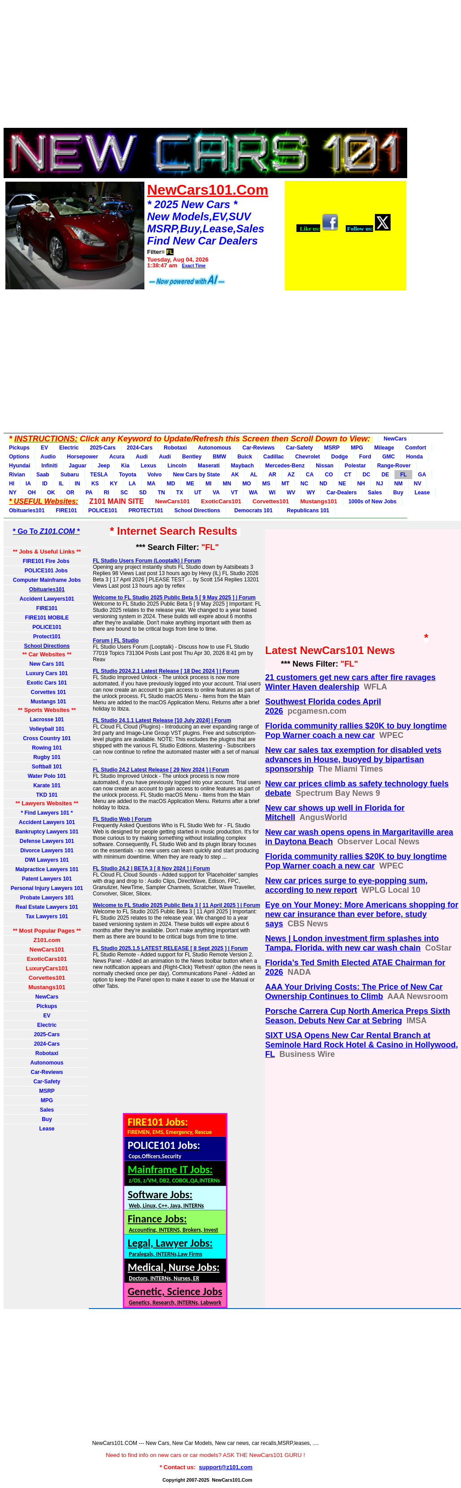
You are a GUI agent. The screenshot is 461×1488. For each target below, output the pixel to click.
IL (61, 483)
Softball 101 (47, 767)
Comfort (415, 448)
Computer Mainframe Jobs (47, 580)
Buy (398, 492)
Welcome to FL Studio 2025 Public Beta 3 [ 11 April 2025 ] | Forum (176, 905)
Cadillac (273, 457)
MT (285, 483)
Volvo (155, 474)
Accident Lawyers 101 (47, 822)
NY (13, 492)
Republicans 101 (306, 510)
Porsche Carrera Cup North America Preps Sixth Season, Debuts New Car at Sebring (357, 1016)
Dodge (339, 457)
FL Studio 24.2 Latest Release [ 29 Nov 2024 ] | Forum (161, 770)
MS (266, 483)
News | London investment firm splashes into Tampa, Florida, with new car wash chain (352, 943)
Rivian (17, 474)
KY (113, 483)
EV (44, 448)
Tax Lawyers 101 (47, 916)
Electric (68, 448)
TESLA (99, 474)
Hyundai (19, 466)
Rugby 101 (47, 757)
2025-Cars (102, 448)
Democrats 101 (252, 510)
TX (179, 492)
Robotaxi (175, 448)
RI (106, 492)
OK (51, 492)
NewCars (395, 439)
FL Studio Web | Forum (122, 819)
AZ (291, 474)
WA (253, 492)
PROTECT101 (145, 510)
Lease (422, 492)
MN (227, 483)
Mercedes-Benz (284, 466)
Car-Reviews (259, 448)
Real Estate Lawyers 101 (47, 907)
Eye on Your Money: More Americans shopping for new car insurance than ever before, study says (361, 914)
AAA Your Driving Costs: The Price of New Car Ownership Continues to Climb (354, 991)
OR (70, 492)
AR (272, 474)
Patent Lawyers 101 (47, 879)
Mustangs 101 (46, 701)
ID (45, 483)
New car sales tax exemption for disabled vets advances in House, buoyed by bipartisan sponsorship (353, 759)
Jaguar (77, 466)
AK (235, 474)
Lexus (149, 466)
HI (11, 483)
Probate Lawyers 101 (47, 898)
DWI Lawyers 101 (47, 860)
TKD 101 (46, 795)
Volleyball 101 (47, 729)
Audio (48, 457)
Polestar (355, 466)
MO (246, 483)
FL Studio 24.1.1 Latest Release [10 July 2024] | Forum (162, 720)
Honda (414, 457)
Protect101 (47, 636)
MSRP (332, 448)
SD (143, 492)
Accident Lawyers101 (46, 599)
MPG (357, 448)
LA (132, 483)
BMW (219, 457)
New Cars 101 (46, 664)
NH (361, 483)
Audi (142, 457)
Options (19, 457)
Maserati (209, 466)
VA (216, 492)
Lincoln (177, 466)
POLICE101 (102, 510)
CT (347, 474)
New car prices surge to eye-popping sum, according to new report (346, 885)
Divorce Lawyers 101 (47, 850)
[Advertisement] (205, 66)
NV (418, 483)
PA (89, 492)
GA (422, 474)
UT (197, 492)
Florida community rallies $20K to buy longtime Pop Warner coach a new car (356, 730)
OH (32, 492)
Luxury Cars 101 (47, 673)
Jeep (104, 466)
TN (161, 492)
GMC (389, 457)
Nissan (324, 466)
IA (28, 483)
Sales (375, 492)
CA (309, 474)
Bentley (191, 457)
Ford (365, 457)
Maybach (242, 466)
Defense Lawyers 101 (47, 841)
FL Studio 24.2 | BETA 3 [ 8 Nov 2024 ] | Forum (151, 868)
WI (272, 492)
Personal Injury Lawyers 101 (47, 888)
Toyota (127, 474)
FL (403, 474)
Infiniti (49, 466)
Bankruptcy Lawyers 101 (46, 832)
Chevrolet (307, 457)
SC (124, 492)
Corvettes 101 (47, 692)
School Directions (197, 510)
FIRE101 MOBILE (47, 618)
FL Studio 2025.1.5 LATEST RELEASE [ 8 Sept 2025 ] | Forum (170, 948)
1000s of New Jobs (372, 501)
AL (253, 474)
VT (234, 492)
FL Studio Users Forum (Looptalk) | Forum (147, 561)
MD (171, 483)
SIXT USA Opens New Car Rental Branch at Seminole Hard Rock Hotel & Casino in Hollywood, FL (361, 1045)
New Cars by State (196, 474)
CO (329, 474)
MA (151, 483)
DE (385, 474)
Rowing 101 (47, 748)
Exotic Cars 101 (47, 683)
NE (342, 483)
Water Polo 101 (47, 776)
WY (311, 492)
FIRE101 (66, 510)
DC (366, 474)
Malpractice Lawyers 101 (46, 869)
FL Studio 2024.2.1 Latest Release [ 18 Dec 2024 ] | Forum (166, 671)
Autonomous (214, 448)
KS (95, 483)
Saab (42, 474)
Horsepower (82, 457)
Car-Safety (299, 448)
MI (208, 483)
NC (304, 483)
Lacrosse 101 (47, 719)
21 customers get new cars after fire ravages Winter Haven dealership (350, 682)
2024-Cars (139, 448)
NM (398, 483)
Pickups (19, 448)
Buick (244, 457)
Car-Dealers (341, 492)
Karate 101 (47, 785)
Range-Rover (394, 466)
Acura (117, 457)
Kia (125, 466)
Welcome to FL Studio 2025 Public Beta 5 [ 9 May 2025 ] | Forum (174, 597)
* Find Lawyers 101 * (47, 813)
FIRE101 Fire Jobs (47, 561)
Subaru (70, 474)
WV (291, 492)
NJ (379, 483)
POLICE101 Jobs (47, 570)
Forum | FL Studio (116, 640)
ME (190, 483)
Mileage (384, 448)
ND (323, 483)
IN (77, 483)
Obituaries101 (26, 510)
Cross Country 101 (47, 738)
